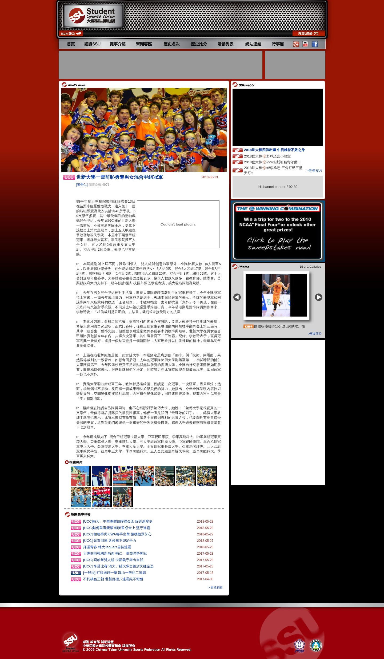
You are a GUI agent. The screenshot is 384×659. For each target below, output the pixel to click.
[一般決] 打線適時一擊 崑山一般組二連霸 (114, 573)
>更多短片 (314, 170)
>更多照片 (315, 333)
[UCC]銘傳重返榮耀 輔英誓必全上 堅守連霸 (116, 528)
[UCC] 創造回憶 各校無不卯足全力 (109, 541)
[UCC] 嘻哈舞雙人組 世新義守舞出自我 (113, 560)
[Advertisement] (161, 65)
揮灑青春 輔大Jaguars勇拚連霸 (107, 547)
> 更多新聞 (215, 587)
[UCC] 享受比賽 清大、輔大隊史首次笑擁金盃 (118, 566)
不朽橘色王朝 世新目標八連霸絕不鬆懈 (113, 579)
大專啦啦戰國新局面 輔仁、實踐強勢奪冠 (115, 553)
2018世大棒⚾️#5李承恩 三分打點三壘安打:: (273, 170)
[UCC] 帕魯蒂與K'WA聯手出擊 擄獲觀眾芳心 (117, 534)
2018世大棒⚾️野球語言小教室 (272, 156)
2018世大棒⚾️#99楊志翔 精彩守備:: (276, 162)
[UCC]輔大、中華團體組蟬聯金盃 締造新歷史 (118, 521)
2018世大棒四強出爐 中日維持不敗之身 (279, 149)
